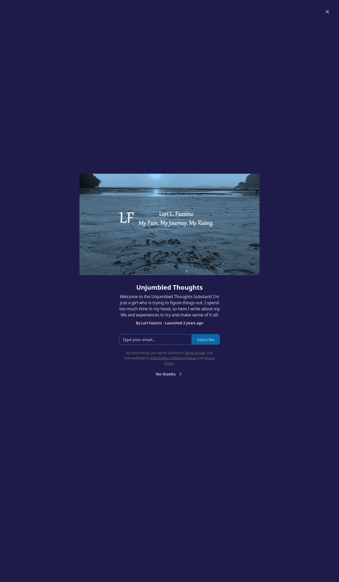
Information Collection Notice (173, 358)
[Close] (327, 11)
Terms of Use (195, 352)
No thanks (169, 374)
